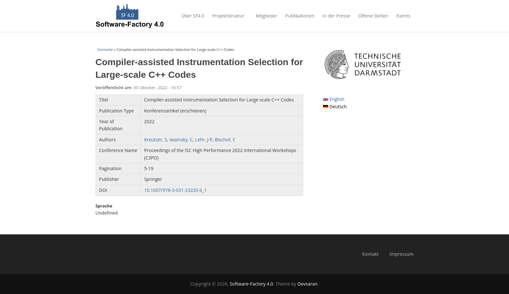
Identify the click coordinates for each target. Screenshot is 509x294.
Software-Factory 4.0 (251, 284)
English (333, 99)
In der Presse (336, 16)
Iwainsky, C (181, 139)
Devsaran (308, 284)
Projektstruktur (230, 16)
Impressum (402, 254)
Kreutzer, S (155, 139)
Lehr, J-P (203, 139)
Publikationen (300, 16)
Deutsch (335, 106)
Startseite (105, 49)
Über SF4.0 (192, 16)
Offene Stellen (373, 16)
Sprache (103, 206)
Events (405, 16)
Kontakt (370, 254)
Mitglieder (266, 16)
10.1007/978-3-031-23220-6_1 (175, 190)
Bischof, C (225, 139)
